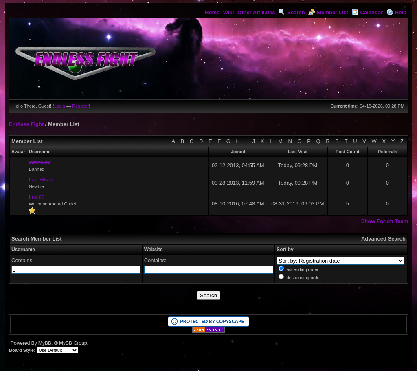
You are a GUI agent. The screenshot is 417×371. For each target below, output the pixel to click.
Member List (328, 12)
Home (212, 12)
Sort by (285, 249)
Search (292, 12)
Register (80, 106)
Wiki (228, 12)
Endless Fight (26, 124)
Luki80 (36, 197)
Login (59, 106)
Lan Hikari (41, 180)
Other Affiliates (256, 12)
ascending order (302, 269)
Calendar (367, 12)
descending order (303, 277)
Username (23, 249)
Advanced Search (383, 239)
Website (153, 249)
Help (396, 12)
